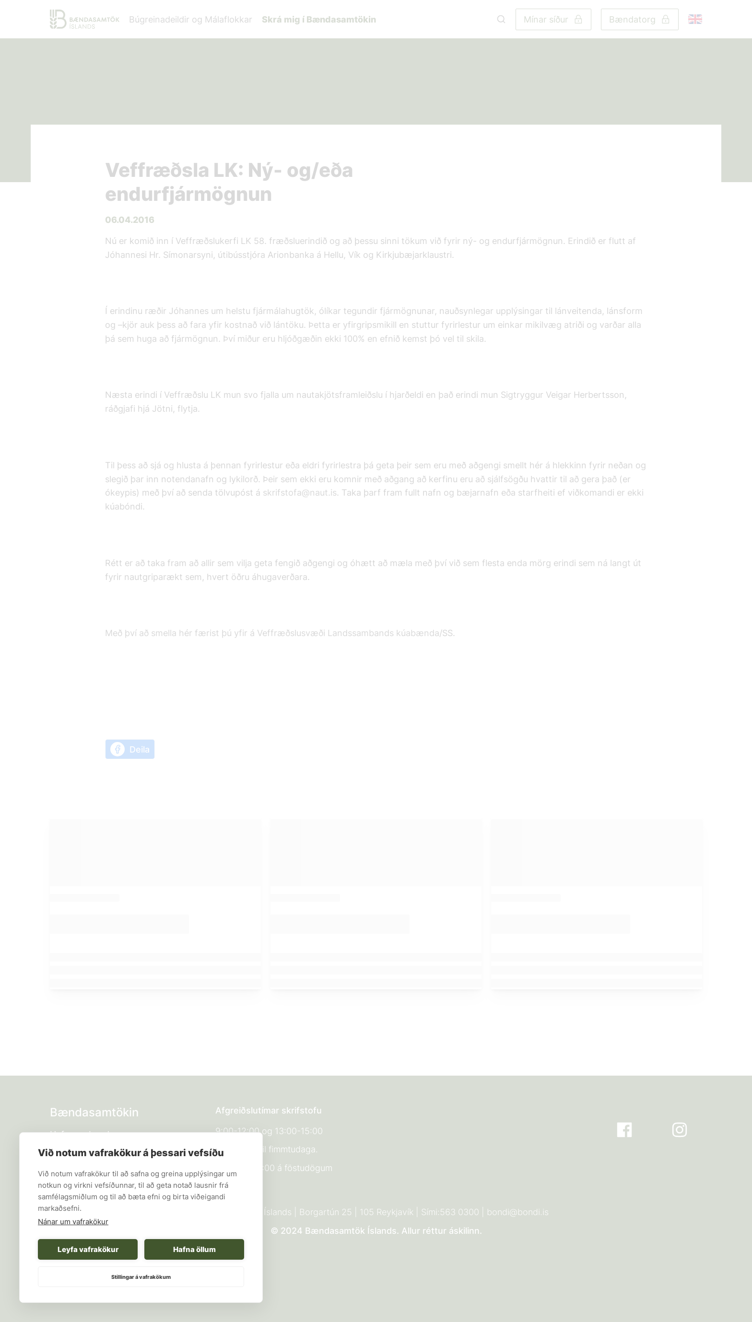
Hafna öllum (194, 1249)
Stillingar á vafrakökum (141, 1277)
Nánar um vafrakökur (73, 1221)
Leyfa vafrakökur (88, 1249)
